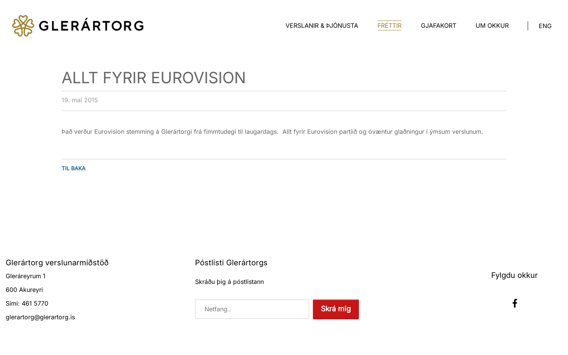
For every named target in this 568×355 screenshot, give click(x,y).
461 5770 (35, 303)
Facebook (514, 303)
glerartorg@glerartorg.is (40, 317)
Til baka (74, 168)
